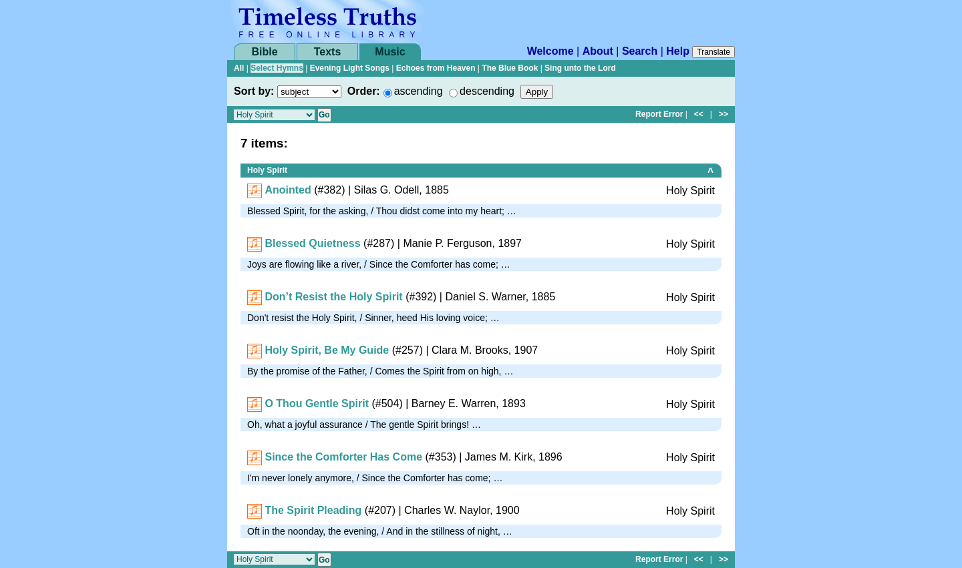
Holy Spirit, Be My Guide (327, 350)
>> (723, 114)
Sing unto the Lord (580, 68)
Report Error (659, 114)
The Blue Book (510, 68)
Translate (713, 52)
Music (390, 51)
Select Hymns (277, 68)
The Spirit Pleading (313, 510)
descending (487, 91)
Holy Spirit (267, 170)
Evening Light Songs (349, 68)
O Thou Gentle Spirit (317, 403)
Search (639, 51)
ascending (418, 91)
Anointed (288, 190)
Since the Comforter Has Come (343, 457)
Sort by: (254, 91)
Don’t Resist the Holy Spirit (333, 296)
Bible (264, 51)
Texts (327, 51)
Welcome (550, 51)
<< (698, 114)
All (239, 68)
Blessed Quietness (312, 243)
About (598, 51)
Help (677, 51)
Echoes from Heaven (436, 68)
